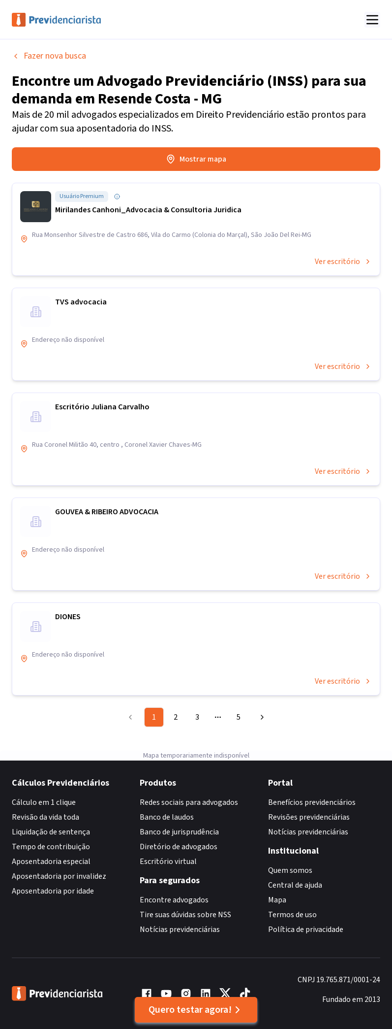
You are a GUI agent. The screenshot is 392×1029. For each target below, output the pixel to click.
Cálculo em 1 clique (44, 802)
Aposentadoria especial (51, 861)
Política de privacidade (305, 929)
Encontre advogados (174, 900)
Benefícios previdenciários (312, 802)
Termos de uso (292, 914)
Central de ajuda (295, 885)
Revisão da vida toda (45, 817)
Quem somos (290, 870)
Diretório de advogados (178, 846)
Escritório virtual (168, 861)
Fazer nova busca (49, 56)
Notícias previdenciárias (180, 929)
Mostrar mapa (196, 159)
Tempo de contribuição (51, 846)
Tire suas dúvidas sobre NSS (185, 914)
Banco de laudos (167, 817)
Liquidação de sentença (51, 832)
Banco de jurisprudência (179, 832)
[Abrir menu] (372, 20)
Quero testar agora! (196, 1010)
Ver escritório (343, 261)
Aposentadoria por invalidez (59, 876)
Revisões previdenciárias (309, 817)
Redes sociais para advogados (189, 802)
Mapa (277, 900)
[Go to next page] (260, 717)
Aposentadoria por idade (53, 891)
